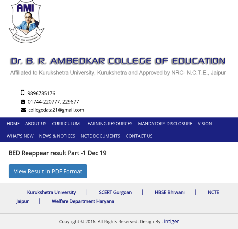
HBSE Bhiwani (170, 192)
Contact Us (139, 136)
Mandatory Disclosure (165, 123)
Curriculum (66, 123)
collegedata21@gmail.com (52, 110)
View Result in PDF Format (48, 171)
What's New (20, 136)
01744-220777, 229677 (50, 101)
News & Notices (57, 136)
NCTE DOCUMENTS (100, 136)
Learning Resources (109, 123)
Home (13, 123)
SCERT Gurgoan (115, 192)
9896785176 (38, 93)
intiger (171, 221)
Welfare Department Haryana (83, 201)
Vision (205, 123)
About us (36, 123)
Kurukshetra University (51, 192)
